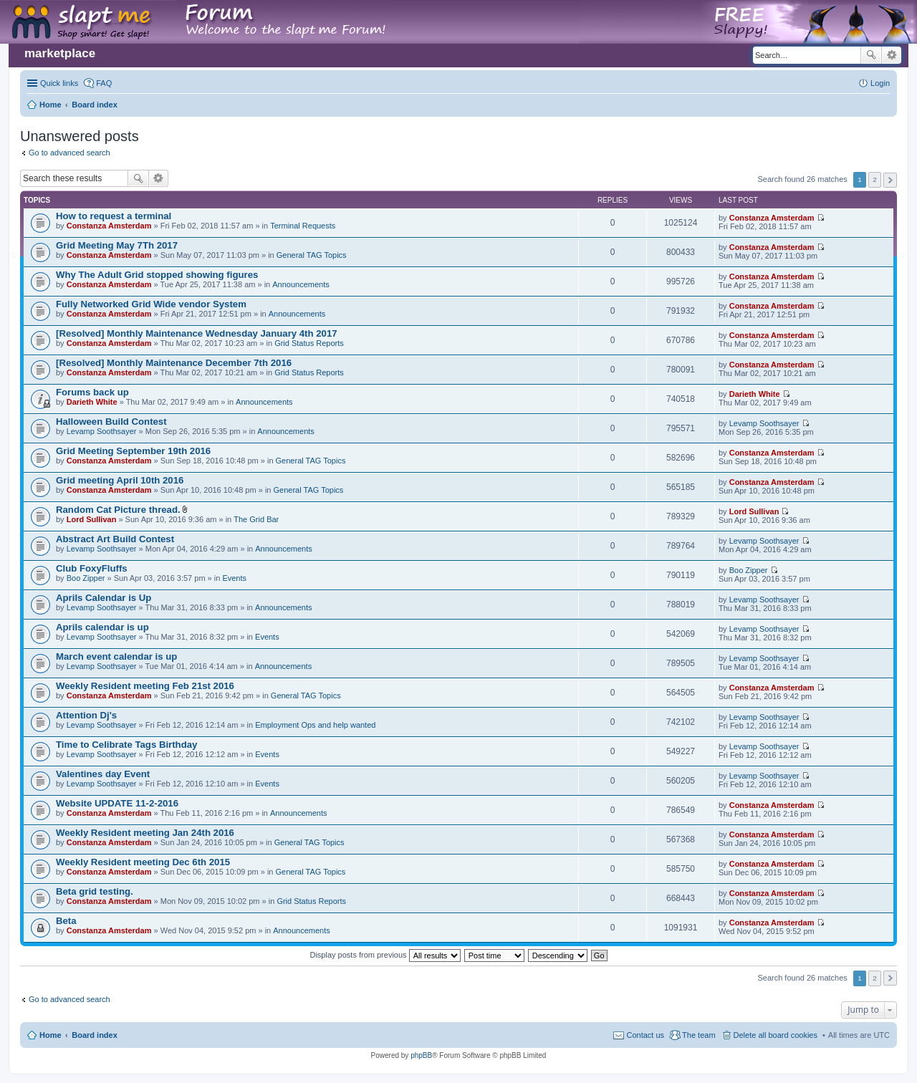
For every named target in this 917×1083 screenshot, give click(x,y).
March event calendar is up (116, 656)
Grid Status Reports (309, 343)
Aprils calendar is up (102, 627)
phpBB (421, 1055)
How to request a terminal (113, 216)
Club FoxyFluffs (92, 568)
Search (871, 55)
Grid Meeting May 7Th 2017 (117, 245)
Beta (66, 920)
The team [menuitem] (698, 1035)
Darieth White (92, 402)
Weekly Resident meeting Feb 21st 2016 (145, 685)
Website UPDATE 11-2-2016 (117, 803)
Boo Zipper (86, 578)
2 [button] (875, 179)
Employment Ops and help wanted (315, 725)
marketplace (59, 53)
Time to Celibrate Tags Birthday (126, 744)
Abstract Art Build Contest (115, 539)
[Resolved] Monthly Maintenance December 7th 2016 (174, 362)
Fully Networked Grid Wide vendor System (151, 304)
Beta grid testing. (94, 891)
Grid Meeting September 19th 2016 (133, 451)
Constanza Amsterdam (109, 225)
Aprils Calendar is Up (103, 597)
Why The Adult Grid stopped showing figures (157, 274)
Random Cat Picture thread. (118, 509)
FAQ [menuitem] (104, 83)
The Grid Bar (256, 519)
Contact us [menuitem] (645, 1035)
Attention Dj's (86, 715)
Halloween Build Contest (111, 421)
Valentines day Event (103, 774)
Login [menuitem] (880, 83)
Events (234, 578)
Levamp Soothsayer (102, 431)
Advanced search (891, 55)
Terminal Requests (302, 225)
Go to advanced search (69, 152)
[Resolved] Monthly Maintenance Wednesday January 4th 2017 (196, 333)
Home (50, 1035)
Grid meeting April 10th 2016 (119, 480)
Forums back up (92, 392)
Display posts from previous (384, 954)
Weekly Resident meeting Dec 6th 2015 (143, 862)
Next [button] (890, 180)
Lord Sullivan (92, 519)
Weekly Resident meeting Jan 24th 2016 (145, 832)
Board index (94, 1035)
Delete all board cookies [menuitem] (775, 1035)
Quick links (59, 83)
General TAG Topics (312, 255)
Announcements (301, 284)
